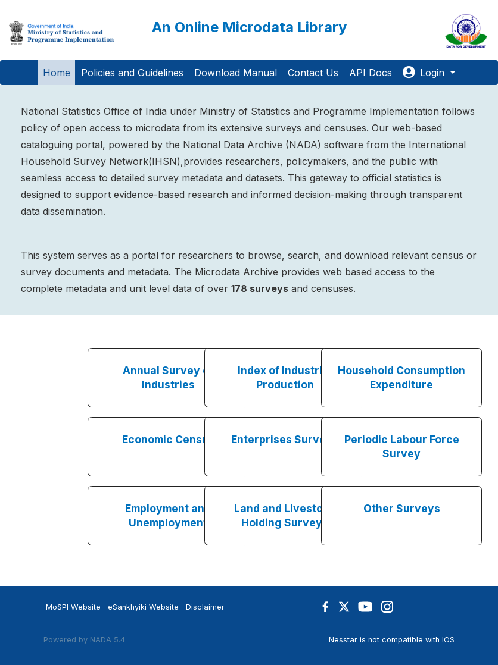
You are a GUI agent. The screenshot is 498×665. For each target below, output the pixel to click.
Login (425, 73)
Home (56, 73)
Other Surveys (401, 508)
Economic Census (168, 439)
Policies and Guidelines (132, 73)
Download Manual (235, 73)
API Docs (370, 73)
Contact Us (313, 73)
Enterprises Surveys (284, 439)
